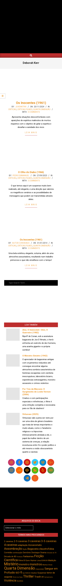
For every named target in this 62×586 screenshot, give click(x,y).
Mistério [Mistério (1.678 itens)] (11, 564)
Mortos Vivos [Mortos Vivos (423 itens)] (47, 565)
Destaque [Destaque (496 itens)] (35, 552)
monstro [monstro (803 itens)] (24, 564)
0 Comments (34, 112)
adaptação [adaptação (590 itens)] (23, 545)
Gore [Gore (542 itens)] (27, 560)
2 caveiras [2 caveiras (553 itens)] (8, 541)
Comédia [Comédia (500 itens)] (8, 552)
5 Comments (34, 181)
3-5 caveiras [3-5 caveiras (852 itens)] (48, 541)
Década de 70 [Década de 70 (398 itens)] (51, 553)
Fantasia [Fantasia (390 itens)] (20, 557)
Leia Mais (31, 132)
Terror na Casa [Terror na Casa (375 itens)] (18, 577)
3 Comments (34, 248)
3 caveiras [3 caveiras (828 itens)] (34, 541)
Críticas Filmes (24, 109)
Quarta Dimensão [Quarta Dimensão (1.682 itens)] (19, 568)
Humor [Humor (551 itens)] (33, 560)
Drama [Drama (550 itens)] (43, 552)
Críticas (12, 109)
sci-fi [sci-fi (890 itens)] (19, 572)
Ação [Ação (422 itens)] (25, 549)
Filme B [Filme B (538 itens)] (21, 560)
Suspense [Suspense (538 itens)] (41, 573)
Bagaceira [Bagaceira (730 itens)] (33, 548)
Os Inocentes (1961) (31, 103)
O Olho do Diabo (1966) (31, 172)
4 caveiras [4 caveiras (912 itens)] (10, 545)
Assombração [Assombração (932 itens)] (13, 548)
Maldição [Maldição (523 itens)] (52, 560)
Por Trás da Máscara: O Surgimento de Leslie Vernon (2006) (36, 392)
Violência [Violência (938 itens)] (10, 580)
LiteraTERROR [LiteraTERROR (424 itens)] (42, 561)
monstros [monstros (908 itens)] (36, 564)
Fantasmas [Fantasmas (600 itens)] (28, 556)
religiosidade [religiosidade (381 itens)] (39, 569)
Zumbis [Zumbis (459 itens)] (20, 581)
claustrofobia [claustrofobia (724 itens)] (46, 548)
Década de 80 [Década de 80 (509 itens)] (10, 556)
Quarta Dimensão (41, 109)
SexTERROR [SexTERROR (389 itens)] (27, 573)
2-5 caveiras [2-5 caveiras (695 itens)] (20, 541)
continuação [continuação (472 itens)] (17, 553)
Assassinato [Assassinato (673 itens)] (35, 545)
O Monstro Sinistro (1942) (34, 355)
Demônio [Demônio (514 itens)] (27, 552)
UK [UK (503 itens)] (42, 577)
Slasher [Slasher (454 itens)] (34, 573)
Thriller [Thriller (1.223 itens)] (28, 576)
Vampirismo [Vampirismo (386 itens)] (48, 577)
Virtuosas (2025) (30, 414)
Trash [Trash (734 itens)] (37, 576)
